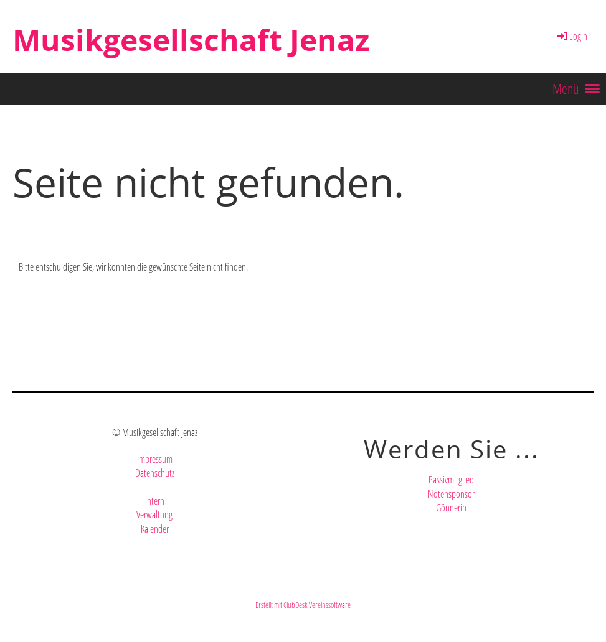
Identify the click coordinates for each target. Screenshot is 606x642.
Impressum (155, 459)
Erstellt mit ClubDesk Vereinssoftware (303, 604)
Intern (154, 501)
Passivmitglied (451, 479)
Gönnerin (451, 507)
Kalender (155, 529)
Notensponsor (451, 494)
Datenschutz (154, 473)
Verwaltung (154, 514)
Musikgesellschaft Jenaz (190, 39)
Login (571, 36)
